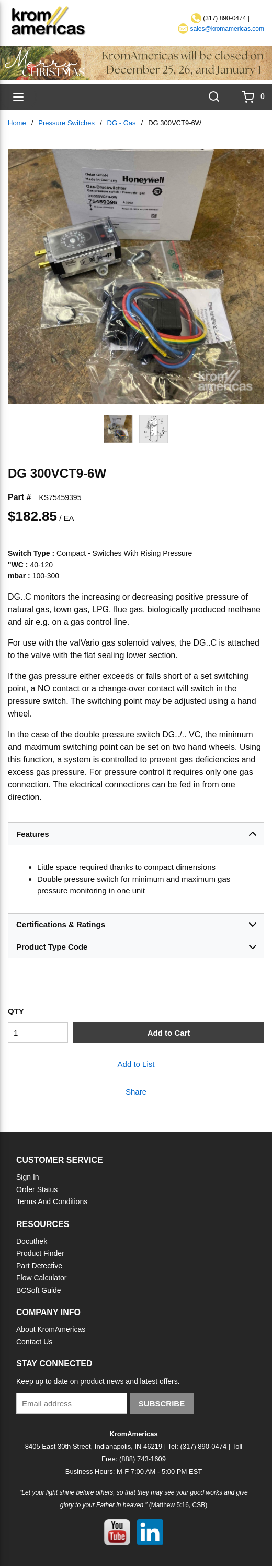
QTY (16, 1010)
